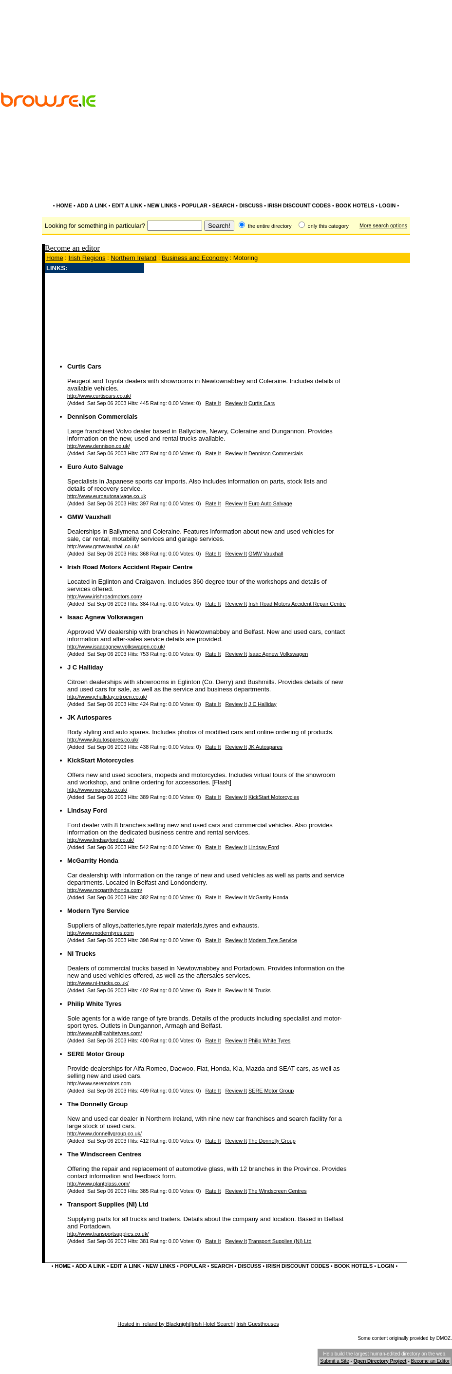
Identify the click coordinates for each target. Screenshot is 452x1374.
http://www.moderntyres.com (100, 933)
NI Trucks (81, 953)
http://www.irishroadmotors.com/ (104, 596)
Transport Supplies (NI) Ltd (108, 1204)
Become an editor (72, 248)
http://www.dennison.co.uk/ (98, 446)
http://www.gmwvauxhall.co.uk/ (103, 546)
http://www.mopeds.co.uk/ (97, 790)
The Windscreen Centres (104, 1154)
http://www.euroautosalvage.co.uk (106, 496)
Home (54, 257)
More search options (383, 225)
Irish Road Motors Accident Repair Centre (129, 567)
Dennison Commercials (102, 416)
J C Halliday (85, 667)
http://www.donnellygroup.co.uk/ (104, 1133)
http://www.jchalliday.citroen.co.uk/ (107, 697)
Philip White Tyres (94, 1003)
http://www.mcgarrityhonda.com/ (104, 890)
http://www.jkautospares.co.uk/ (102, 740)
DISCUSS (251, 205)
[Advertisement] (370, 125)
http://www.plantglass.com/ (98, 1184)
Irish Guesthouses (257, 1324)
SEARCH (223, 205)
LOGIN (387, 205)
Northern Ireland (133, 257)
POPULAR (194, 205)
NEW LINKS (162, 205)
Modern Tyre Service (98, 910)
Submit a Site (334, 1361)
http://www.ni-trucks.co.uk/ (98, 983)
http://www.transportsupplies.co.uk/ (108, 1234)
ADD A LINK (92, 205)
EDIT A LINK (127, 205)
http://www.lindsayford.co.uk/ (100, 840)
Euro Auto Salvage (95, 466)
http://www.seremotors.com (99, 1083)
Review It (236, 403)
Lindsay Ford (87, 810)
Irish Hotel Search (212, 1324)
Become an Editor (430, 1361)
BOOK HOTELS (355, 205)
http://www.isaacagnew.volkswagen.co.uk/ (116, 647)
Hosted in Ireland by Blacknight (153, 1324)
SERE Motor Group (96, 1054)
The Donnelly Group (97, 1104)
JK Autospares (89, 717)
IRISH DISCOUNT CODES (299, 205)
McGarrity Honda (92, 860)
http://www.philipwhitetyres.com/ (104, 1033)
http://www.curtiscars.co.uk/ (99, 396)
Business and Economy (195, 257)
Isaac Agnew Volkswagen (105, 617)
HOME (64, 205)
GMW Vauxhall (89, 516)
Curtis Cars (84, 366)
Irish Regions (87, 257)
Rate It (213, 403)
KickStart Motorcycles (100, 760)
